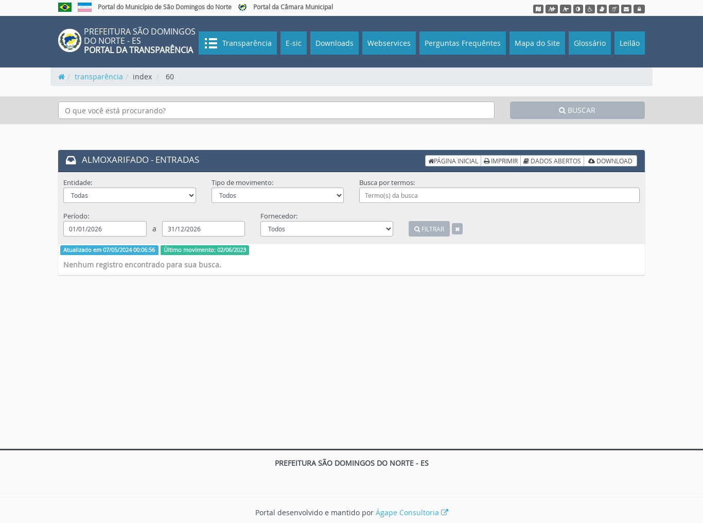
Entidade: (77, 182)
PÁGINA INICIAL (453, 161)
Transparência (246, 43)
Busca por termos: (387, 182)
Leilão (630, 43)
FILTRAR (429, 229)
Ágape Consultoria (412, 512)
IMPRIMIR (501, 161)
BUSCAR (577, 110)
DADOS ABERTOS (552, 161)
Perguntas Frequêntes (463, 43)
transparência (99, 76)
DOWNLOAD (610, 161)
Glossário (590, 43)
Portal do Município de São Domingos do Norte (165, 7)
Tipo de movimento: (242, 182)
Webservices (389, 43)
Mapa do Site (537, 43)
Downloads (334, 43)
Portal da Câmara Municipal (293, 7)
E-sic (294, 43)
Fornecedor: (278, 216)
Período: (76, 216)
